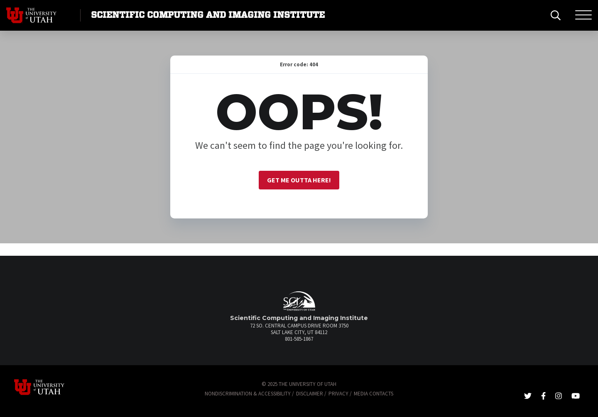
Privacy (338, 393)
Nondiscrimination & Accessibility (248, 393)
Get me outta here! (299, 180)
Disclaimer (309, 393)
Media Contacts (373, 393)
